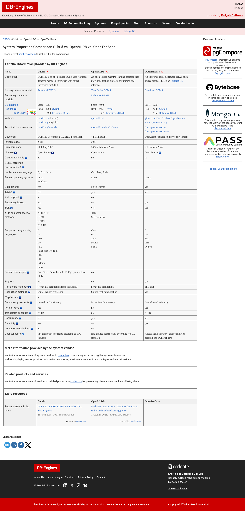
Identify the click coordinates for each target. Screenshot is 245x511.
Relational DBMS (47, 90)
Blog (137, 23)
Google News (81, 421)
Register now (223, 156)
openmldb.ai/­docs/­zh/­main (104, 127)
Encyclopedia (120, 23)
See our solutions (178, 488)
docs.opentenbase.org (155, 127)
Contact (101, 477)
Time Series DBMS (101, 90)
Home (55, 23)
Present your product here (223, 168)
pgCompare (211, 60)
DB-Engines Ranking (77, 23)
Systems (100, 23)
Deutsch (238, 8)
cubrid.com (43, 118)
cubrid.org (43, 122)
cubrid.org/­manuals (47, 127)
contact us (63, 355)
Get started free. (223, 128)
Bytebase (114, 31)
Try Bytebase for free (223, 100)
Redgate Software (232, 15)
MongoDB (129, 31)
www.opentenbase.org (156, 122)
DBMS (6, 39)
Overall (56, 109)
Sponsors (151, 23)
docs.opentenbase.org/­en (157, 131)
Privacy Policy (85, 477)
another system (27, 54)
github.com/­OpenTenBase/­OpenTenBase (165, 118)
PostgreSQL (177, 81)
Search (166, 23)
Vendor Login (185, 23)
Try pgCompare (223, 73)
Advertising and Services (61, 477)
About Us (39, 477)
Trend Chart (19, 112)
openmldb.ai (97, 118)
